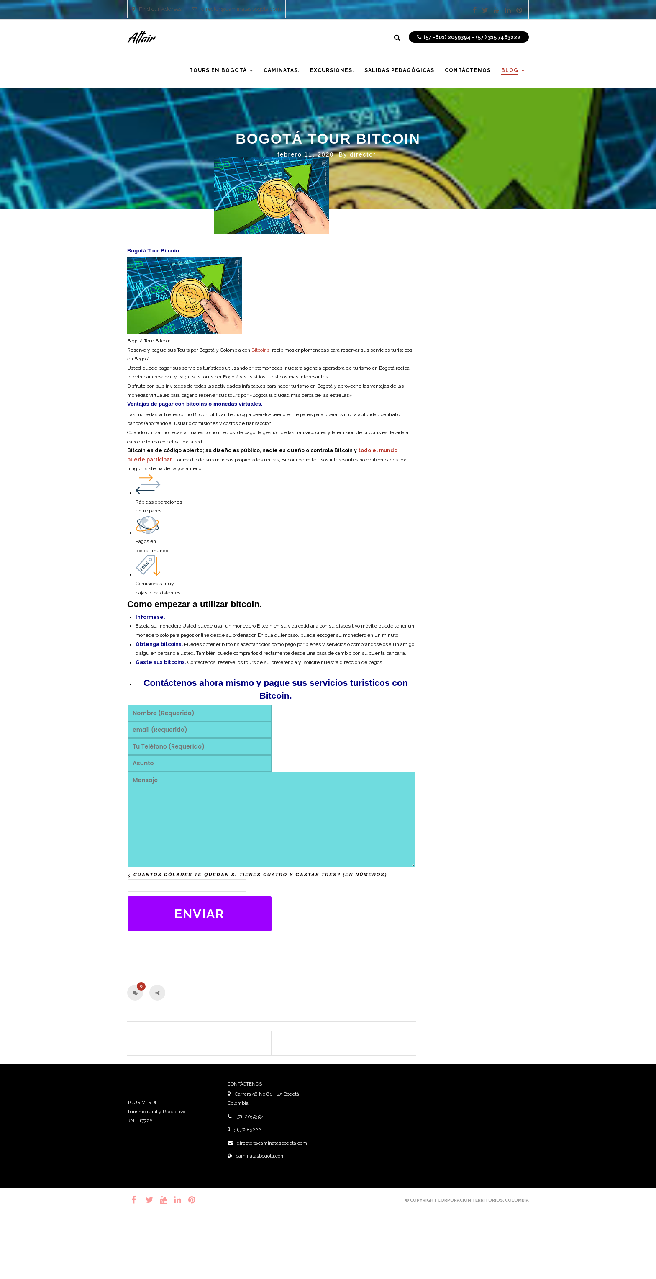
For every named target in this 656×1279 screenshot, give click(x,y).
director (363, 154)
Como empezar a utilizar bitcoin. (194, 604)
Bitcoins (260, 350)
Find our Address (157, 9)
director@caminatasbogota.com (236, 9)
